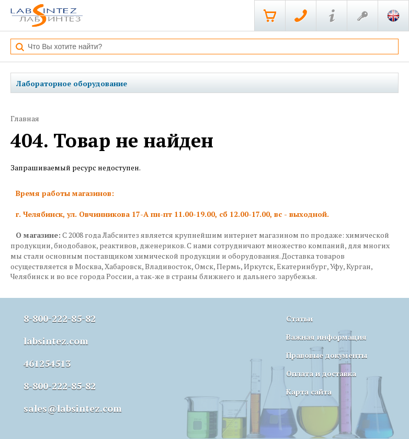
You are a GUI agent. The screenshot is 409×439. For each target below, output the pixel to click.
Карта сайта (309, 392)
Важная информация (326, 337)
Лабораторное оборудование (71, 83)
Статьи (299, 319)
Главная (24, 118)
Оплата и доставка (321, 373)
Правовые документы (326, 355)
